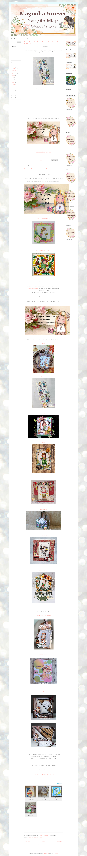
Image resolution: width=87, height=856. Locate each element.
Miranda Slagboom (43, 570)
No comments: (46, 160)
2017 (14, 97)
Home (43, 841)
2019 (14, 93)
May (13, 80)
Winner (41, 837)
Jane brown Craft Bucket (44, 615)
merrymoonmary (46, 853)
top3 (39, 837)
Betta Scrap (43, 509)
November (14, 70)
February (14, 86)
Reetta (43, 478)
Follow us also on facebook (43, 774)
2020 (14, 92)
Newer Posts (27, 841)
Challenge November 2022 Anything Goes (36, 169)
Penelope (43, 377)
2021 (13, 90)
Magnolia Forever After (43, 152)
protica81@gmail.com (33, 288)
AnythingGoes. (30, 837)
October (14, 72)
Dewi (43, 343)
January (13, 87)
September (14, 73)
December (14, 68)
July (13, 77)
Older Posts (59, 841)
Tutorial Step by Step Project (54, 162)
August (13, 75)
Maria (43, 413)
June (13, 79)
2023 (13, 65)
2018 (14, 95)
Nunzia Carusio (43, 654)
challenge (35, 837)
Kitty (43, 691)
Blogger (56, 853)
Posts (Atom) (46, 844)
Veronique (43, 535)
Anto (43, 442)
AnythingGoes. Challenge (32, 162)
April (13, 82)
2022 (14, 67)
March (13, 84)
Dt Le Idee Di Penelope (43, 162)
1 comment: (45, 835)
